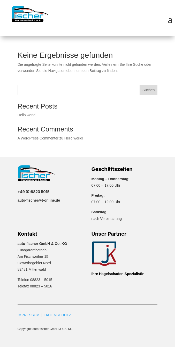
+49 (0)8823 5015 (34, 191)
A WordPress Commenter (38, 138)
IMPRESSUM (29, 315)
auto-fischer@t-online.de (39, 200)
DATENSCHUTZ (57, 315)
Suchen (148, 90)
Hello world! (27, 115)
